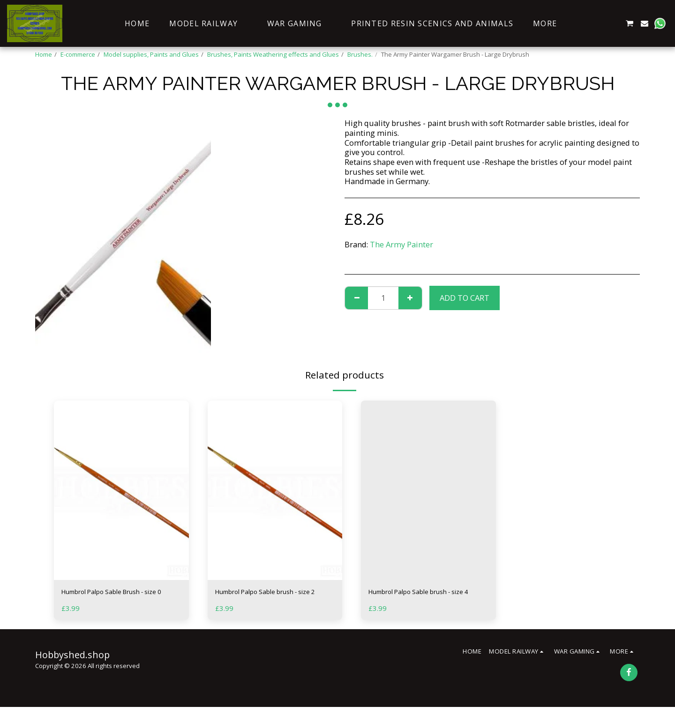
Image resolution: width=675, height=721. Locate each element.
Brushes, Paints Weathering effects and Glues (273, 54)
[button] (584, 23)
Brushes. (360, 54)
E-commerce (77, 54)
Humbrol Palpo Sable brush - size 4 (421, 598)
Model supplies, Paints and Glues (151, 54)
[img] (121, 490)
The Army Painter (401, 244)
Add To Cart (464, 297)
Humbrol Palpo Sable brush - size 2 (268, 598)
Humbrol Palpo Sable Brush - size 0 (114, 598)
